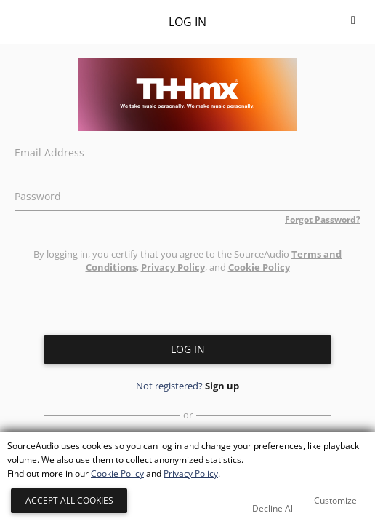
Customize (335, 500)
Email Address (49, 151)
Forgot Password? (322, 219)
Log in (188, 349)
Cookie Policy (259, 267)
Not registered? (187, 385)
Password (38, 194)
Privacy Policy (173, 267)
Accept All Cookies (69, 500)
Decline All (273, 508)
